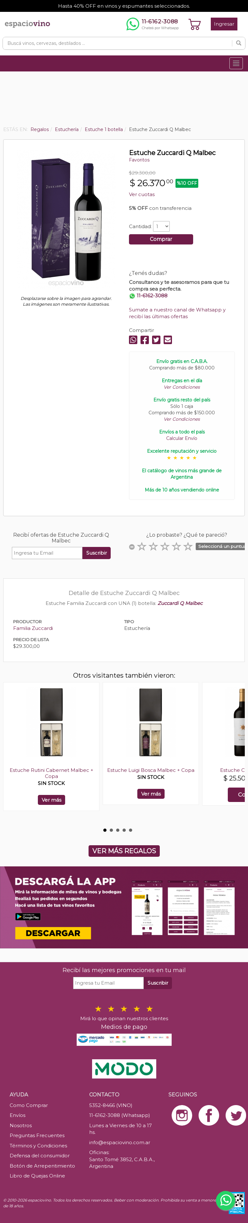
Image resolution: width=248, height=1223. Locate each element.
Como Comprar (29, 1105)
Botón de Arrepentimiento (42, 1166)
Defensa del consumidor (40, 1156)
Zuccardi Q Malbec (180, 603)
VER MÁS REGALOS (124, 851)
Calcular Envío (181, 438)
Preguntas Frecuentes (37, 1135)
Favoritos (139, 160)
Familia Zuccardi (33, 628)
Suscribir (96, 553)
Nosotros (21, 1125)
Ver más (51, 800)
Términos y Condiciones (38, 1146)
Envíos (17, 1115)
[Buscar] (238, 43)
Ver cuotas (142, 194)
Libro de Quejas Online (37, 1176)
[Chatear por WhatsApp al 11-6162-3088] (152, 24)
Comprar (161, 239)
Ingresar (224, 24)
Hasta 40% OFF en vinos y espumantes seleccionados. (124, 6)
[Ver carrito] (194, 24)
